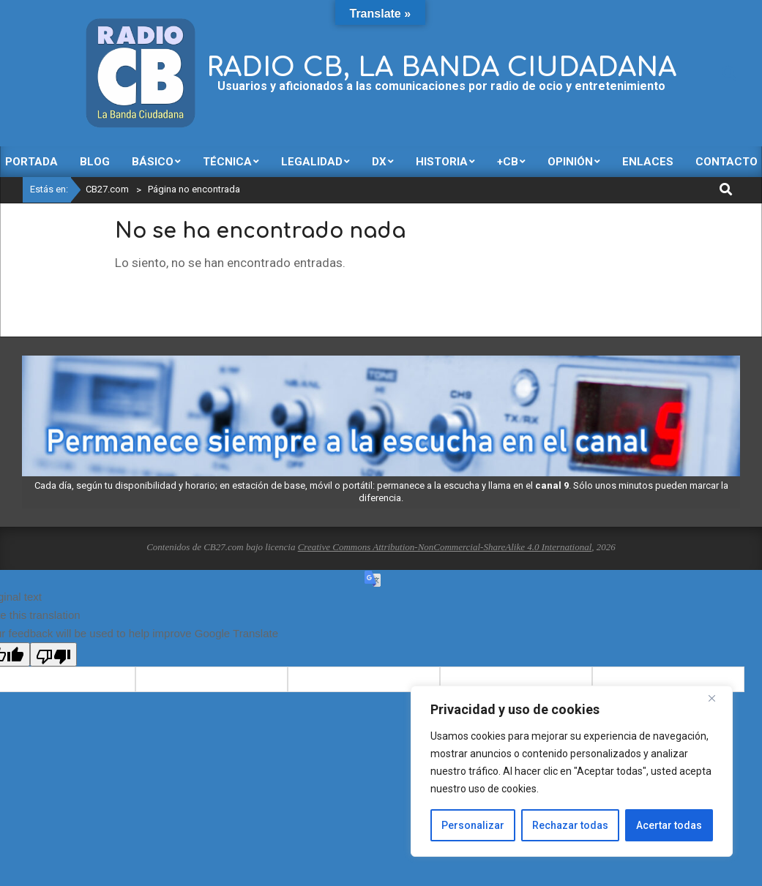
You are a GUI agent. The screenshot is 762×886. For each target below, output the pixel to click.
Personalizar (472, 825)
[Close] (717, 698)
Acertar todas (669, 825)
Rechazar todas (570, 825)
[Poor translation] (53, 654)
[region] (572, 771)
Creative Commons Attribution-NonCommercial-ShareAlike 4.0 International (445, 546)
